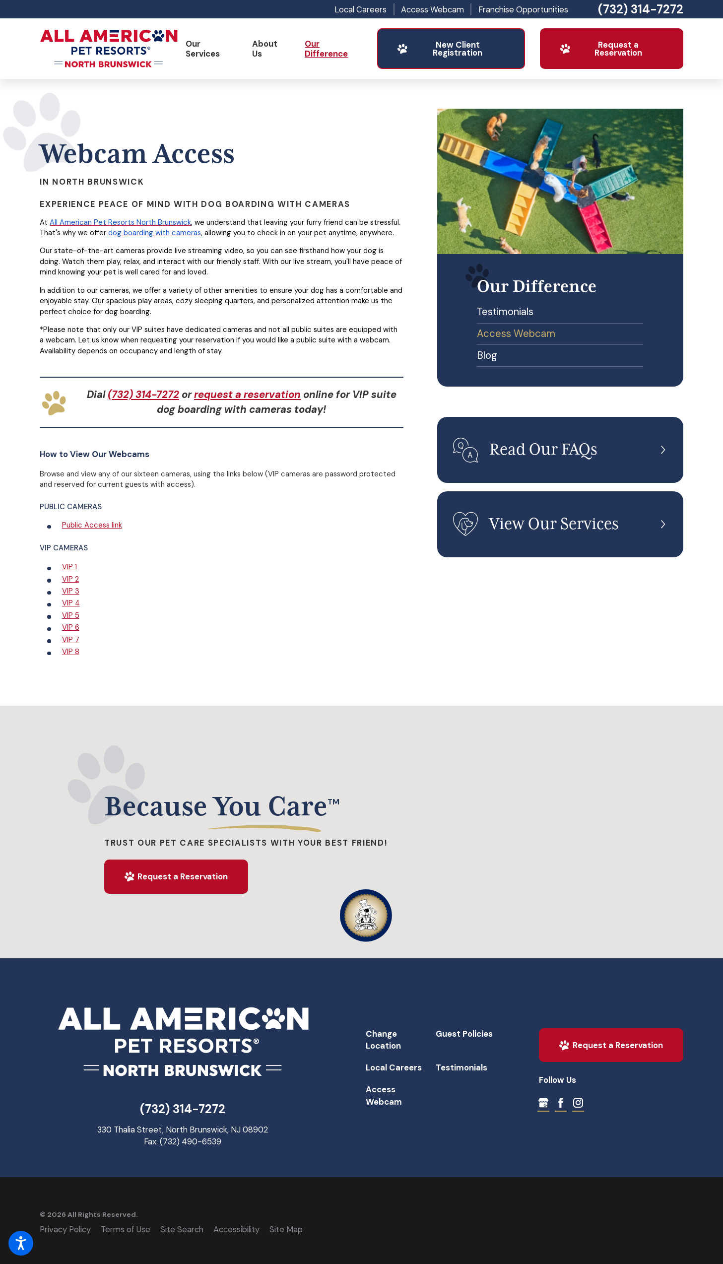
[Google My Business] (543, 1103)
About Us (264, 48)
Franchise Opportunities (523, 9)
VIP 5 (70, 615)
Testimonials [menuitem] (505, 311)
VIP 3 (70, 591)
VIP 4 (71, 603)
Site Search (181, 1229)
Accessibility (236, 1229)
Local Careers (360, 9)
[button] (20, 1243)
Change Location (383, 1039)
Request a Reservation (600, 49)
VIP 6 (70, 627)
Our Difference (326, 48)
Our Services (203, 48)
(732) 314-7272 (640, 9)
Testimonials (461, 1067)
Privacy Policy (65, 1229)
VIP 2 (70, 579)
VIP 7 (70, 640)
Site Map (286, 1229)
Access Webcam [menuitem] (516, 333)
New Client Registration (439, 49)
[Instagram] (578, 1103)
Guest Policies (464, 1033)
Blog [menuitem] (487, 355)
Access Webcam (432, 9)
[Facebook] (561, 1103)
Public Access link (92, 525)
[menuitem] (211, 48)
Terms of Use (125, 1229)
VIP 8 (70, 652)
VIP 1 (69, 567)
